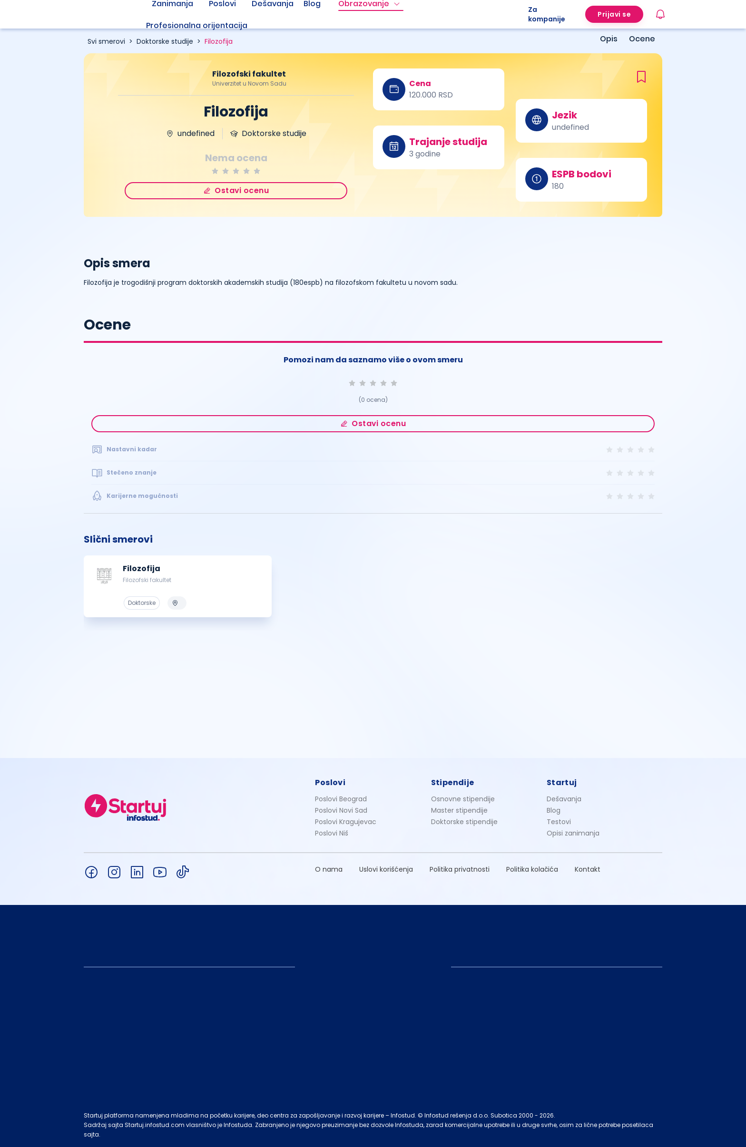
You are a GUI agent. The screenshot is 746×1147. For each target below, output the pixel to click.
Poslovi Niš (331, 833)
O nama (329, 869)
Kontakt (587, 869)
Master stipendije (459, 810)
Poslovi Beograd (341, 799)
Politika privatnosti (460, 869)
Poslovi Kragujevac (345, 821)
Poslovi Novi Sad (341, 810)
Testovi (559, 821)
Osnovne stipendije (463, 799)
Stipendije (452, 782)
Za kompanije (546, 14)
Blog (553, 810)
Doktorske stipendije (464, 821)
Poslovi (330, 782)
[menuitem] (208, 26)
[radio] (215, 171)
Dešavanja (564, 799)
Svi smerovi (106, 41)
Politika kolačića (532, 869)
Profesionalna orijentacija (196, 25)
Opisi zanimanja (573, 833)
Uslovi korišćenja (386, 869)
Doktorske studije (165, 41)
